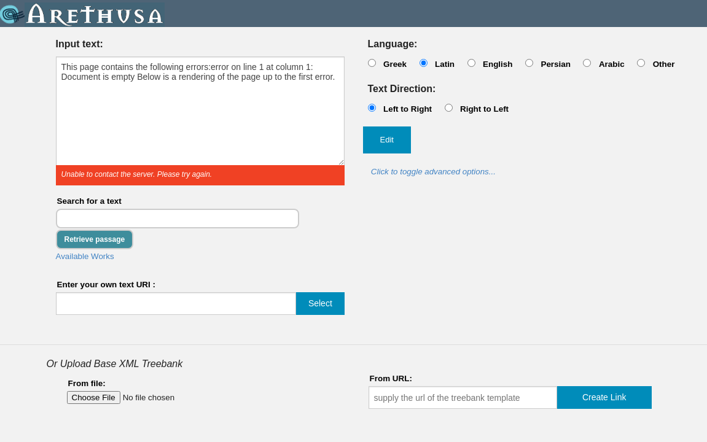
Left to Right (407, 109)
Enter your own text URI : (106, 284)
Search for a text (89, 201)
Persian (556, 64)
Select (320, 303)
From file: (87, 383)
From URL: (391, 378)
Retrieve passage (94, 239)
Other (664, 64)
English (498, 64)
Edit (387, 139)
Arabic (612, 64)
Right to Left (484, 109)
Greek (395, 64)
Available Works (85, 256)
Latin (445, 64)
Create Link (604, 397)
